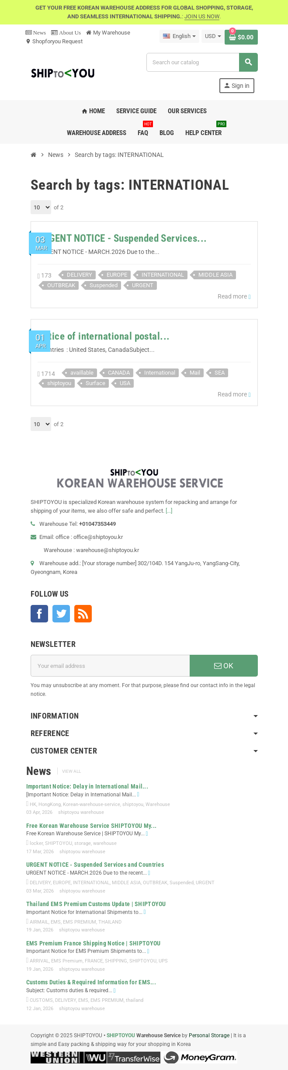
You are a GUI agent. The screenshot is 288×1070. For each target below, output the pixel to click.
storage (82, 843)
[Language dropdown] (179, 36)
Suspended (104, 285)
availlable (82, 372)
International (159, 372)
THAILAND (109, 922)
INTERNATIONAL (163, 274)
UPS (163, 961)
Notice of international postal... (104, 336)
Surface (95, 383)
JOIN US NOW (201, 16)
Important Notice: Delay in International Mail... (87, 786)
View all (71, 771)
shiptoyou (59, 383)
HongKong (49, 804)
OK (223, 665)
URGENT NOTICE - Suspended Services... (122, 238)
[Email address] (110, 666)
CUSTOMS (41, 1000)
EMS (56, 922)
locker (36, 843)
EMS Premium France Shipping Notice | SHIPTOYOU (93, 943)
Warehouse (158, 804)
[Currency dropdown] (213, 36)
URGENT (142, 285)
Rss (83, 613)
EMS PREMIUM (79, 922)
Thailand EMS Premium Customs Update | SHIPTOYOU (96, 903)
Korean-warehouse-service (91, 804)
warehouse (105, 843)
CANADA (119, 372)
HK (33, 804)
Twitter (61, 613)
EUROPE (117, 274)
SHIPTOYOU (58, 843)
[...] (169, 510)
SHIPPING (116, 961)
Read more (234, 296)
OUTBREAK (61, 285)
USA (125, 383)
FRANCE (94, 961)
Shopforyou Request (54, 41)
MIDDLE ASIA (215, 274)
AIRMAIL (39, 922)
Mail (195, 372)
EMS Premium (67, 961)
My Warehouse (108, 32)
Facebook (39, 613)
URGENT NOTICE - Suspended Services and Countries (95, 864)
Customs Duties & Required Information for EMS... (91, 982)
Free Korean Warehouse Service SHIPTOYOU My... (91, 825)
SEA (220, 372)
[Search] (201, 62)
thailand (134, 1000)
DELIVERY (79, 274)
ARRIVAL (39, 961)
